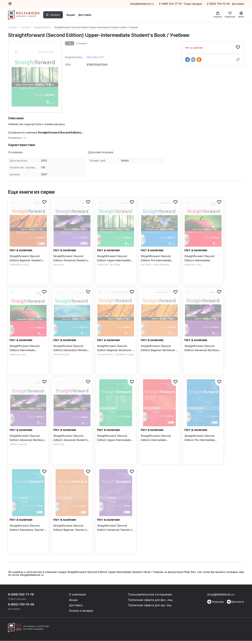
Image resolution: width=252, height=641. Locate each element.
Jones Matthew (161, 264)
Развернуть (15, 137)
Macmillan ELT (95, 57)
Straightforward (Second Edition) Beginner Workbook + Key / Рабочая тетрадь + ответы (115, 348)
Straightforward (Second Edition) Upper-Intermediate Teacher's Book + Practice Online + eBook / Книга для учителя (114, 438)
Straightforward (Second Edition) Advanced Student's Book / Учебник (70, 438)
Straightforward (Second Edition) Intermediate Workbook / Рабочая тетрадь (28, 348)
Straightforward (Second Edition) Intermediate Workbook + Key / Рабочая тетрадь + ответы (201, 258)
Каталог (56, 15)
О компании (77, 594)
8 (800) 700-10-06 (219, 3)
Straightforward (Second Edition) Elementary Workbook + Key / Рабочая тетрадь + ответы (71, 348)
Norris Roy (58, 264)
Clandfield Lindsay (19, 264)
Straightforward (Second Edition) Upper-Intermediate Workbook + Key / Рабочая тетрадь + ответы (114, 258)
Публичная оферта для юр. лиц (150, 605)
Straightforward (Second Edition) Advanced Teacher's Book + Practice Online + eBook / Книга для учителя (114, 528)
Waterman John (192, 264)
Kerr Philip (115, 264)
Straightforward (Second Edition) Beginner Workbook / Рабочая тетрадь (159, 348)
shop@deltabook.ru (142, 3)
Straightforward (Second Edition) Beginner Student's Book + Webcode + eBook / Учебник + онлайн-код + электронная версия (27, 258)
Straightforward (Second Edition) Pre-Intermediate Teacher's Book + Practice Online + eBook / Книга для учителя (201, 438)
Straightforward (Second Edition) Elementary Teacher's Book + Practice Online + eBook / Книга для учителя (28, 528)
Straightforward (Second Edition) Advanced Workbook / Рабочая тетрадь (27, 438)
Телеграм (215, 602)
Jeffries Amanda (18, 444)
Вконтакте (235, 602)
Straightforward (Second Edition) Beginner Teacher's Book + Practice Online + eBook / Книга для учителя (70, 528)
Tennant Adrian (61, 354)
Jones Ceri (102, 264)
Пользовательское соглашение (150, 594)
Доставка (85, 15)
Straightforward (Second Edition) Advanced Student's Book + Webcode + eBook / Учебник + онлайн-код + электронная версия (70, 258)
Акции (71, 15)
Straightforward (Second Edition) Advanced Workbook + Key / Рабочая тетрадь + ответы (202, 348)
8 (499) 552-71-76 (170, 3)
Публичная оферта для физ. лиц (150, 600)
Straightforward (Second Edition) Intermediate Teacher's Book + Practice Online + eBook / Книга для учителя (158, 438)
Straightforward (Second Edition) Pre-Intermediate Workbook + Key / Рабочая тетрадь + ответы (158, 258)
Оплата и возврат (81, 611)
